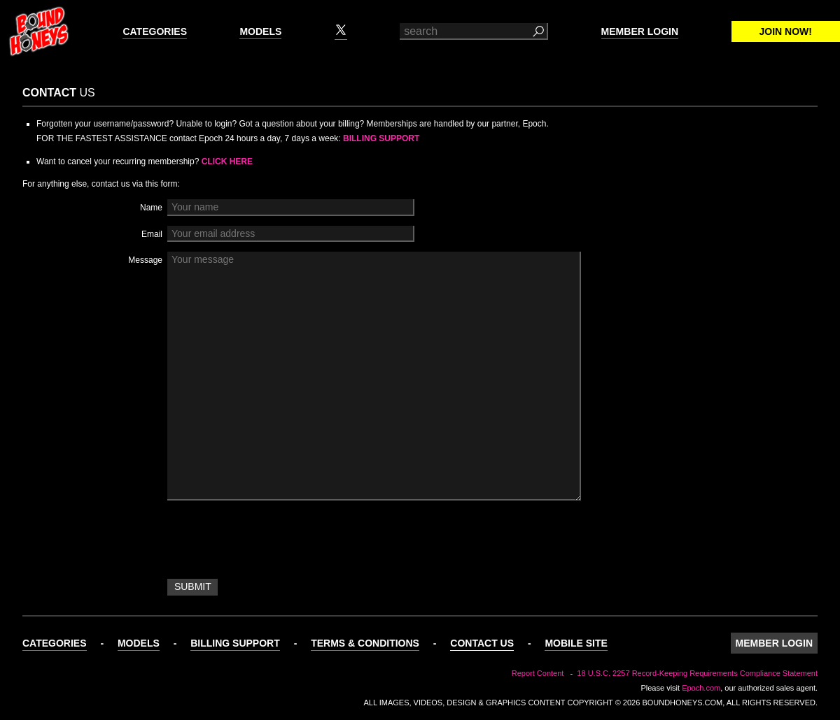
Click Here (227, 161)
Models (260, 31)
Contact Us (482, 643)
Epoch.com (701, 688)
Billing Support (381, 138)
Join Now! (786, 31)
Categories (154, 31)
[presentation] (273, 541)
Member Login (639, 31)
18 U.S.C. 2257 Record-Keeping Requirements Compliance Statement (697, 673)
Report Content (538, 673)
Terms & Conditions (365, 643)
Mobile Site (576, 643)
